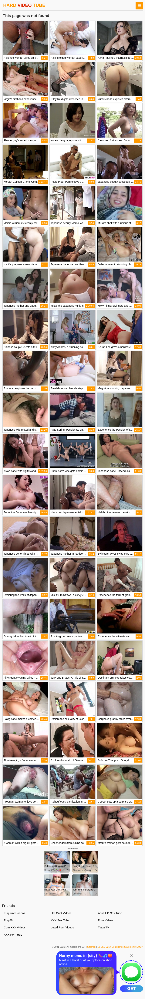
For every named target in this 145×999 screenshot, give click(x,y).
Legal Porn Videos (62, 927)
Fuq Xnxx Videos (14, 913)
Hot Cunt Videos (61, 913)
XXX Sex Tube (60, 920)
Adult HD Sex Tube (110, 913)
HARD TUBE (24, 5)
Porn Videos (105, 920)
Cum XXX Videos (15, 927)
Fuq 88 (8, 920)
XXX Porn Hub (13, 934)
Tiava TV (103, 927)
